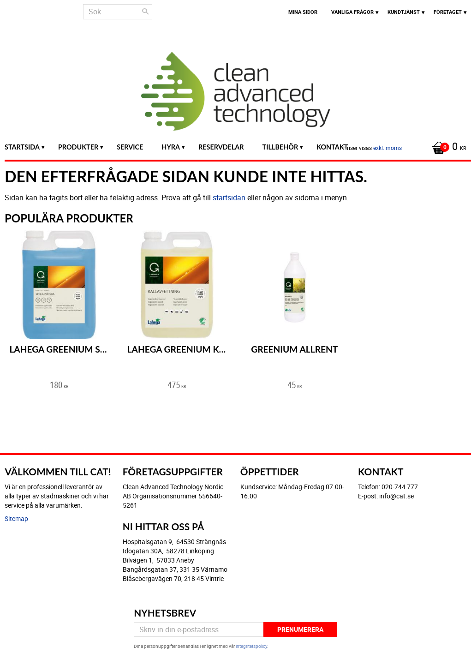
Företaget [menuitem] (448, 11)
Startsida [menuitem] (22, 147)
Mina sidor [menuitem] (302, 11)
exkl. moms (387, 147)
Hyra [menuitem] (170, 147)
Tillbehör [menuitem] (280, 147)
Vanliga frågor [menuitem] (352, 11)
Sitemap (16, 518)
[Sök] (145, 11)
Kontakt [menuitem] (332, 147)
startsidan (229, 197)
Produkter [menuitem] (78, 147)
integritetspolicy (251, 646)
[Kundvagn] (446, 147)
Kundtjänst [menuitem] (404, 11)
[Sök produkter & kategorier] (117, 11)
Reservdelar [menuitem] (221, 147)
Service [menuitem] (130, 147)
